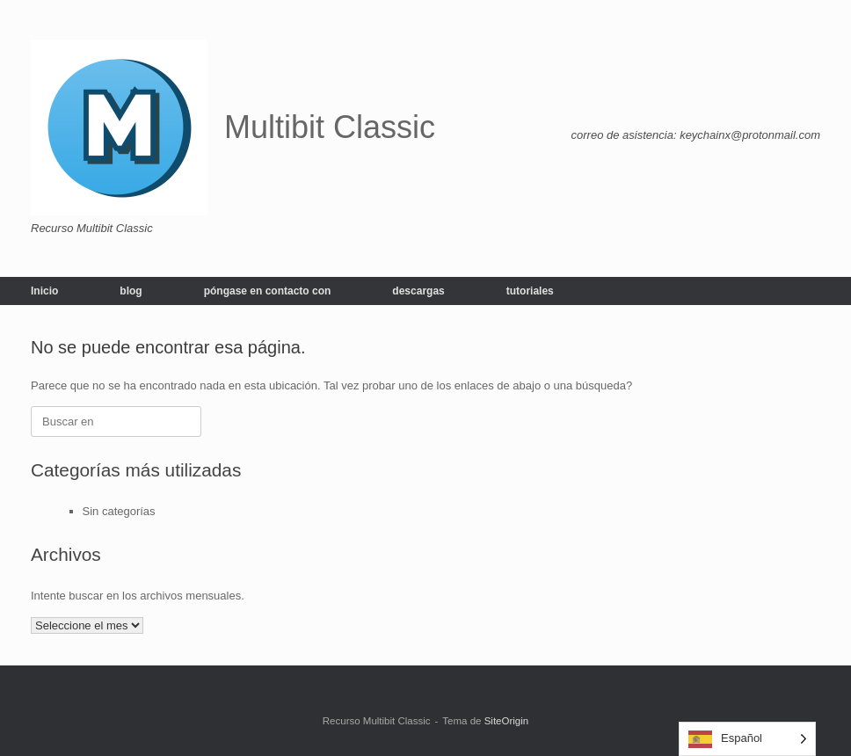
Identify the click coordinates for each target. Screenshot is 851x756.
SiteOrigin (506, 721)
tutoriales (530, 291)
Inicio (44, 291)
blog (131, 291)
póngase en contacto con (267, 291)
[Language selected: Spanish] (747, 739)
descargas (418, 291)
